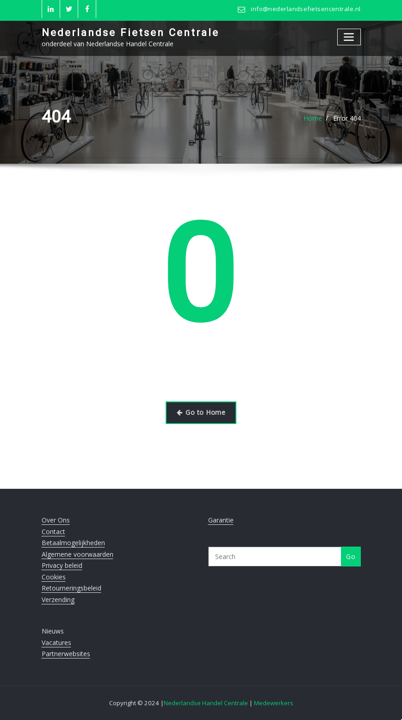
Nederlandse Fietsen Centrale (130, 32)
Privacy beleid (62, 565)
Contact (53, 531)
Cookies (54, 576)
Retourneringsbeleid (71, 588)
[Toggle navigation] (349, 37)
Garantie (221, 520)
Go (350, 556)
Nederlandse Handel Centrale (206, 703)
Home (312, 118)
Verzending (58, 599)
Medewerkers (273, 703)
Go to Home (201, 412)
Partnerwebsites (66, 653)
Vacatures (56, 642)
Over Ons (56, 520)
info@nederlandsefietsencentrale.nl (305, 9)
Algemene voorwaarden (77, 554)
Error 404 (347, 118)
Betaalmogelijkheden (73, 542)
